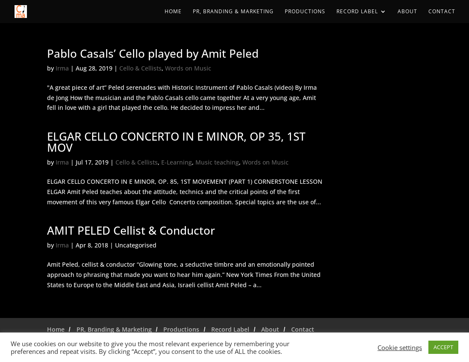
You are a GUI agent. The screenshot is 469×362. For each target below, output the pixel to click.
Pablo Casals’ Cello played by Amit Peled (153, 53)
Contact (441, 12)
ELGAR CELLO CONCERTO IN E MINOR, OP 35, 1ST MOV (176, 142)
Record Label (357, 12)
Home (173, 12)
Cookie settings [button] (400, 347)
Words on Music (188, 68)
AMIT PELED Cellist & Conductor (131, 230)
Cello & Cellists (140, 68)
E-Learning (176, 162)
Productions (305, 12)
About (407, 12)
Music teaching (217, 162)
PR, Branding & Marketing (233, 12)
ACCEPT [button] (443, 347)
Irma (62, 68)
